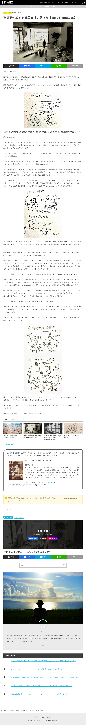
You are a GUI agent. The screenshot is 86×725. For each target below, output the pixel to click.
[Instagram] (52, 538)
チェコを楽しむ (64, 2)
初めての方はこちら (45, 2)
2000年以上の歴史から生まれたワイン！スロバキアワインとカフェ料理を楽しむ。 (40, 694)
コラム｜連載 (7, 12)
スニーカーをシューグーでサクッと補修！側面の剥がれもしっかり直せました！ (39, 669)
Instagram (48, 482)
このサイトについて (75, 2)
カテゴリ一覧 (55, 2)
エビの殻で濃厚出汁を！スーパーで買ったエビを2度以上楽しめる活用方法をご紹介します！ (43, 661)
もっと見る (10, 444)
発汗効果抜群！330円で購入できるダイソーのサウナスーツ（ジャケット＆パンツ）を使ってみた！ (46, 677)
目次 (36, 717)
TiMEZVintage (20, 517)
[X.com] (43, 538)
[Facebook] (33, 538)
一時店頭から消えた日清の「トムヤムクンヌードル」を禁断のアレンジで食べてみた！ (41, 686)
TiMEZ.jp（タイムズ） (39, 720)
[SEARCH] (83, 2)
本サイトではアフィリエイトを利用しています (43, 6)
